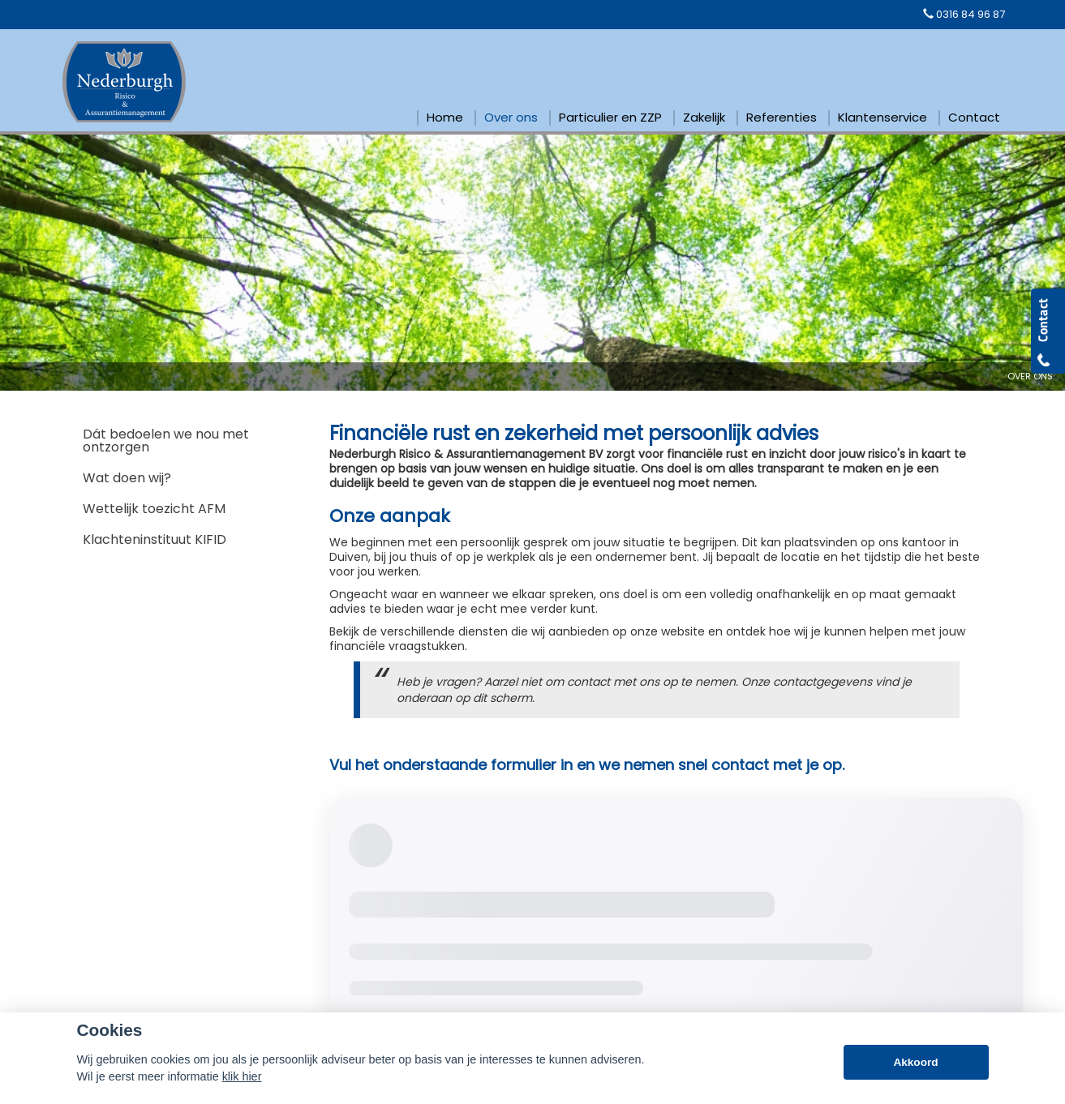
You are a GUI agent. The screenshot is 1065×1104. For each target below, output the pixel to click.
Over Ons (1030, 376)
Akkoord (915, 1062)
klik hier (242, 1076)
